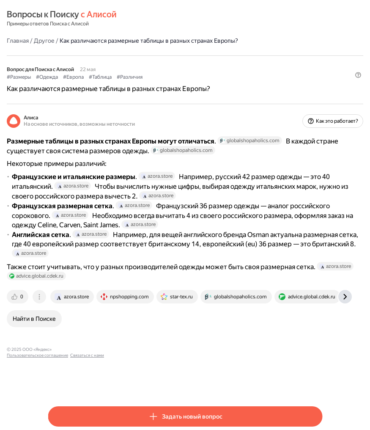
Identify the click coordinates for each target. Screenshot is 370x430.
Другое (85, 40)
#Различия (171, 77)
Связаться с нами (177, 382)
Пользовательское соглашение (127, 382)
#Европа (114, 77)
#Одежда (88, 77)
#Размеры (60, 77)
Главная (59, 40)
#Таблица (141, 77)
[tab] (59, 330)
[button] (317, 91)
